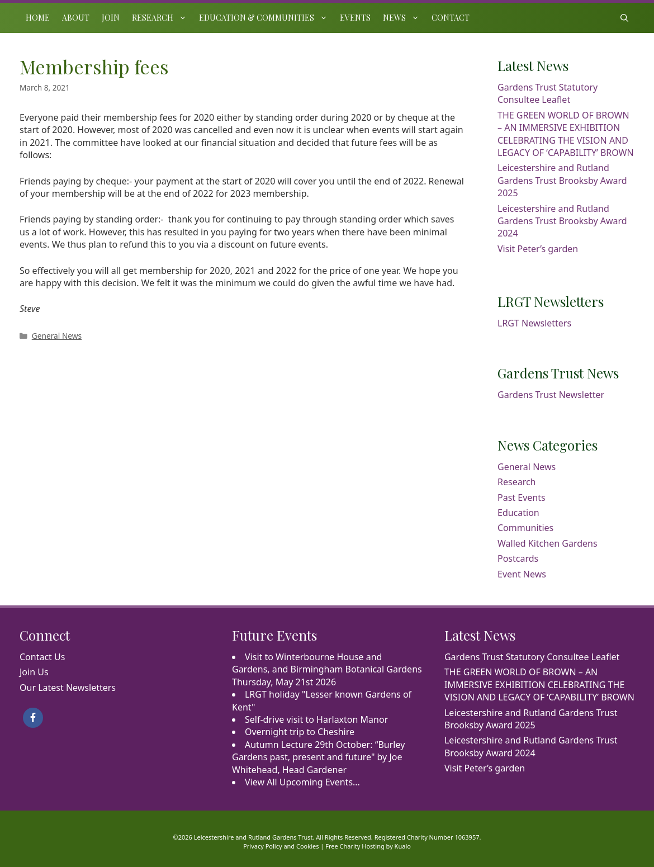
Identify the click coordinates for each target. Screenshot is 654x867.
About (75, 17)
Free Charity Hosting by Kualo (368, 846)
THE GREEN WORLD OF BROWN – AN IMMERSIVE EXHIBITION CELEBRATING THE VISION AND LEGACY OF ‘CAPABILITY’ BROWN (565, 134)
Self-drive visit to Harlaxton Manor (316, 719)
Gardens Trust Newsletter (550, 395)
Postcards (517, 558)
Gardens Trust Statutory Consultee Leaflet (547, 93)
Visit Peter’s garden (537, 249)
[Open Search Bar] (624, 18)
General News (57, 335)
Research (162, 18)
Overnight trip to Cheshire (299, 732)
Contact (451, 17)
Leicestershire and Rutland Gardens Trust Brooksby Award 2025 (562, 180)
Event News (521, 574)
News (404, 18)
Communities (525, 528)
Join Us (34, 672)
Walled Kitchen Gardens (547, 543)
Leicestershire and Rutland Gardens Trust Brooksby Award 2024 (562, 221)
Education (518, 512)
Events (355, 17)
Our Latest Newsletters (68, 687)
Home (38, 17)
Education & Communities (266, 18)
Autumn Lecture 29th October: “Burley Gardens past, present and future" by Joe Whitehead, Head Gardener (318, 757)
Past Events (521, 497)
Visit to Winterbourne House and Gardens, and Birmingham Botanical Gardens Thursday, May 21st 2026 (327, 669)
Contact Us (42, 657)
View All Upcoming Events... (302, 782)
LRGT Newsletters (534, 323)
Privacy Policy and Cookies (281, 846)
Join (111, 17)
